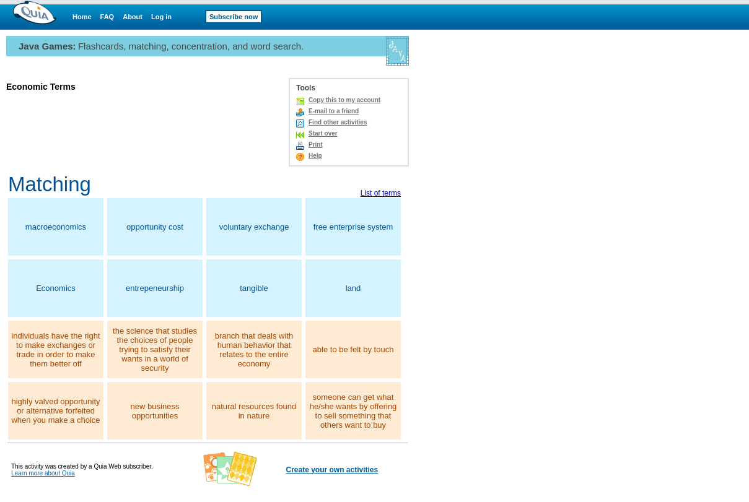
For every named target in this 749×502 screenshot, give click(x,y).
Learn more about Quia (43, 473)
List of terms (381, 193)
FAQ (107, 16)
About (132, 16)
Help (315, 155)
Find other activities (338, 122)
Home (82, 16)
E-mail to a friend (334, 111)
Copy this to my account (344, 100)
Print (316, 144)
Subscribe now (233, 16)
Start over (323, 133)
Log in (161, 16)
